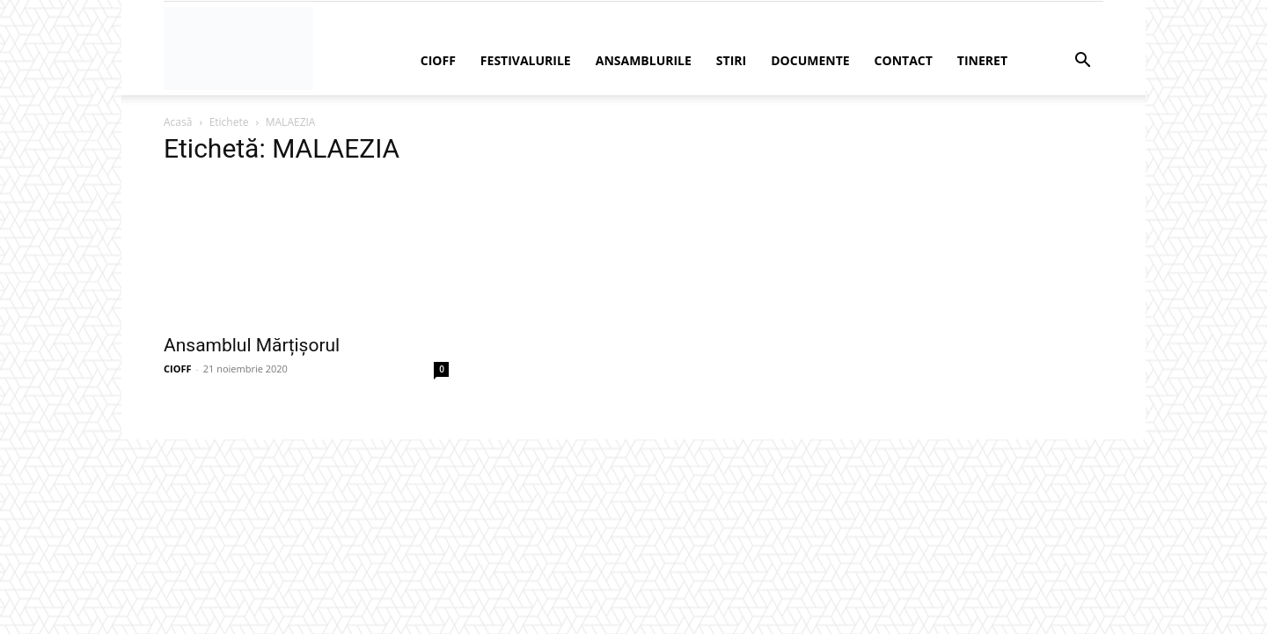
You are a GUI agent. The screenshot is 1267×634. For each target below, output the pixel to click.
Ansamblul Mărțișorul (252, 345)
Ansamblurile (644, 60)
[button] (1082, 62)
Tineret (982, 60)
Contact (904, 60)
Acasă (178, 121)
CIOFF (438, 60)
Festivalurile (525, 60)
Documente (810, 60)
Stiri (731, 60)
